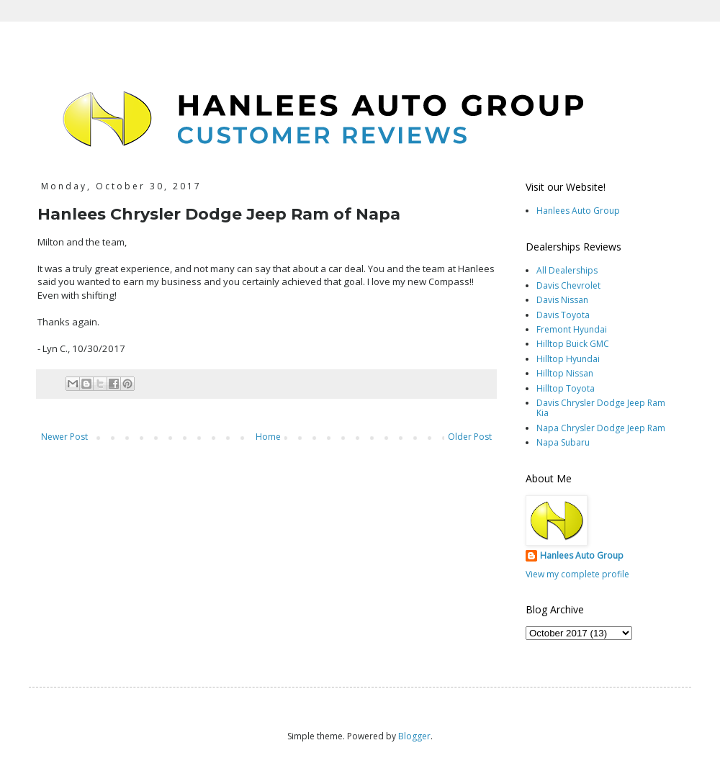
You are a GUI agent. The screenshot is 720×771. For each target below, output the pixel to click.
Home (268, 436)
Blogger (414, 736)
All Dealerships (567, 270)
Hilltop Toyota (565, 388)
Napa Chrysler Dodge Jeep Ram (600, 428)
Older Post (470, 436)
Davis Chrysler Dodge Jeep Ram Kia (600, 408)
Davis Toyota (563, 315)
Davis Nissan (562, 300)
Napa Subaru (563, 442)
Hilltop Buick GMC (572, 344)
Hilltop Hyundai (568, 359)
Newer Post (64, 436)
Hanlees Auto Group (578, 210)
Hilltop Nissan (564, 373)
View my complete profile (577, 574)
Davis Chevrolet (568, 285)
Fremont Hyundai (571, 329)
